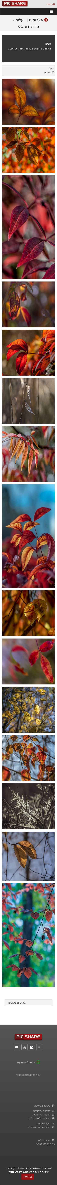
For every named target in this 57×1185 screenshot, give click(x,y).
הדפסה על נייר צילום (42, 1118)
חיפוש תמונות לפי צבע (41, 1127)
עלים (18, 20)
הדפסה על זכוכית (44, 1114)
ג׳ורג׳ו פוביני (28, 26)
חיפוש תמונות (46, 1123)
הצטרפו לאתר (45, 1144)
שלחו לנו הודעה (26, 1062)
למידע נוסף (15, 1171)
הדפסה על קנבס (44, 1111)
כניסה (51, 4)
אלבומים (36, 20)
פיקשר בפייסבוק (44, 1105)
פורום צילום (46, 1140)
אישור (27, 1177)
